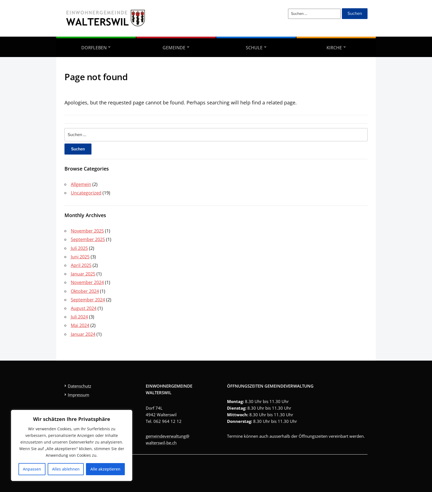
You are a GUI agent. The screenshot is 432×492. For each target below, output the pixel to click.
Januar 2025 (83, 274)
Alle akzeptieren (105, 469)
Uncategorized (86, 193)
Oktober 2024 (85, 291)
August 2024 (83, 308)
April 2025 (81, 265)
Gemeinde (174, 48)
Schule (254, 48)
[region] (71, 445)
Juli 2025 (79, 248)
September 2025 (88, 239)
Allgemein (81, 184)
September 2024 (88, 300)
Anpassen (32, 469)
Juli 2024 (79, 317)
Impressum (78, 395)
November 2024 (87, 282)
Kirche (334, 48)
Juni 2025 (80, 257)
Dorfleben (94, 48)
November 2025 (87, 231)
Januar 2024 (83, 334)
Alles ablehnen (66, 469)
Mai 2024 (80, 325)
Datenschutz (79, 386)
